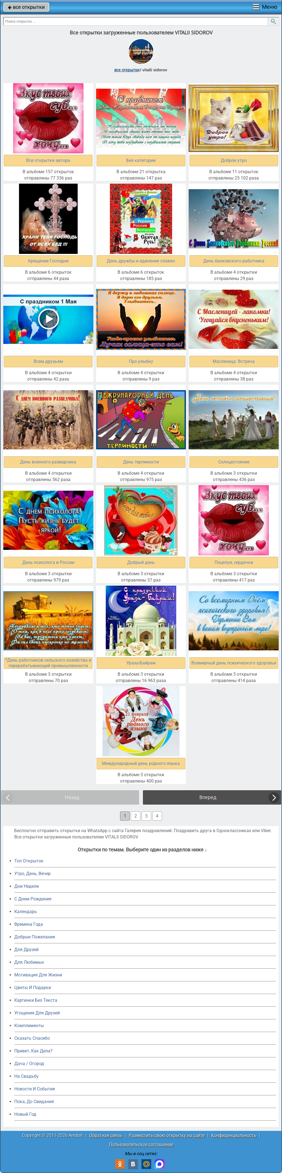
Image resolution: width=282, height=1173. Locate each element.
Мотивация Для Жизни (38, 975)
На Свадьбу (26, 1076)
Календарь (25, 911)
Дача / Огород (29, 1063)
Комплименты (29, 1025)
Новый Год (25, 1114)
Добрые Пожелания (34, 937)
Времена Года (28, 924)
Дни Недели (26, 886)
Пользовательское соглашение (141, 1144)
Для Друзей (26, 949)
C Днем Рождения (32, 899)
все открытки (26, 7)
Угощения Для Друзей (37, 1012)
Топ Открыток (29, 861)
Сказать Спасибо (32, 1038)
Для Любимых (29, 962)
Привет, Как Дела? (33, 1050)
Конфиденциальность (233, 1135)
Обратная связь (105, 1135)
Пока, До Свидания (34, 1101)
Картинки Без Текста (35, 1000)
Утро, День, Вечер (32, 873)
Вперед (207, 797)
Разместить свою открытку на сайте (167, 1135)
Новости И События (34, 1088)
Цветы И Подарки (32, 987)
